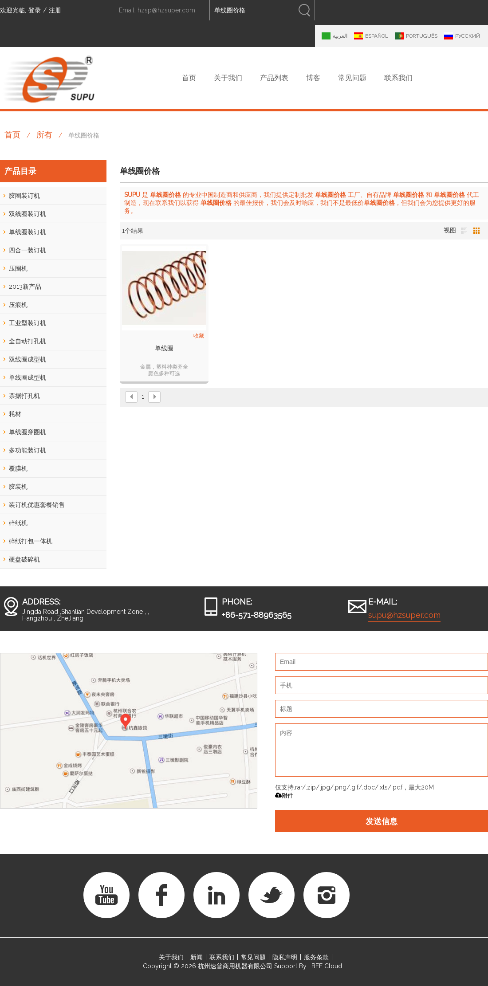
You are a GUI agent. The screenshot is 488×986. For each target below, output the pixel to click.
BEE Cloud (326, 966)
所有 (44, 134)
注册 (55, 10)
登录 (34, 10)
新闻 (196, 957)
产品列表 (274, 78)
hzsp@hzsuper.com (166, 10)
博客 (313, 78)
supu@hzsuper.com (404, 615)
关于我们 (228, 78)
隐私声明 (284, 957)
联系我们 (398, 78)
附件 (284, 795)
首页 (189, 78)
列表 (464, 230)
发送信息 (381, 821)
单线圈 (164, 348)
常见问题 (352, 78)
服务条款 (316, 957)
